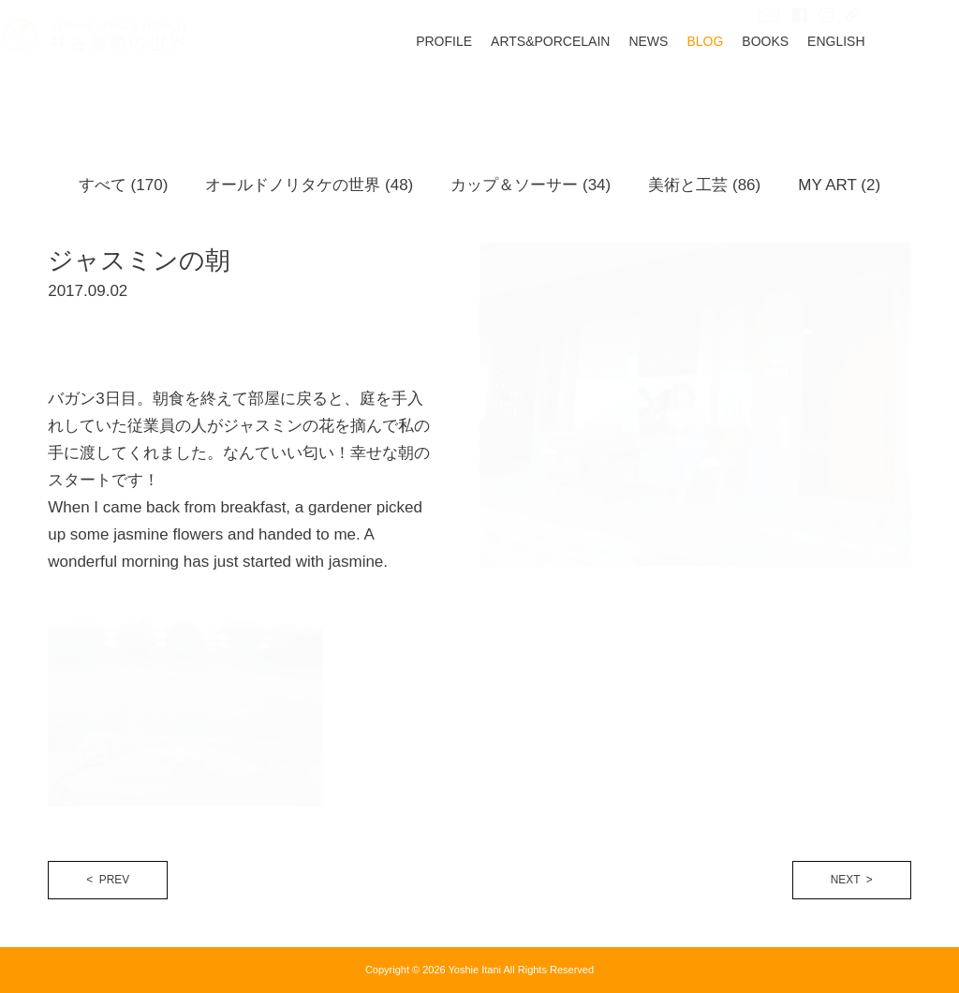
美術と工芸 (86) (704, 185)
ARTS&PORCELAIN (596, 88)
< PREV (107, 879)
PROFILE (490, 88)
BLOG (751, 88)
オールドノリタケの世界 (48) (309, 185)
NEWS (695, 88)
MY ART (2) (839, 185)
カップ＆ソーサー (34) (530, 185)
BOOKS (812, 88)
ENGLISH (881, 88)
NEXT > (852, 879)
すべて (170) (123, 185)
